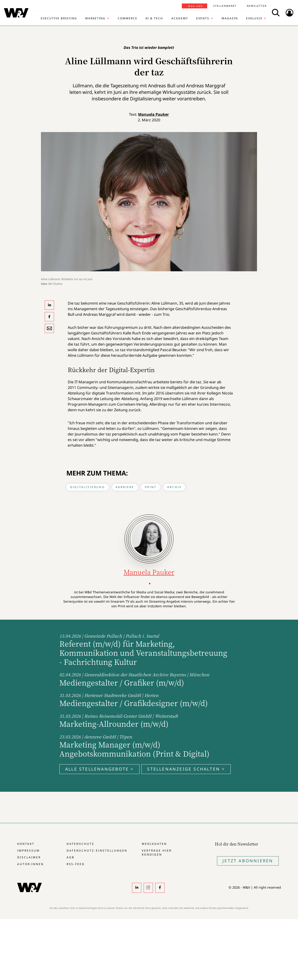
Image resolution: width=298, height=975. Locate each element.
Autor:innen (30, 864)
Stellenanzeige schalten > (186, 769)
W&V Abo (195, 6)
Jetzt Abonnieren (248, 860)
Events (202, 18)
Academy (179, 18)
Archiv (174, 487)
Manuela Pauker (153, 114)
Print (150, 487)
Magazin (230, 18)
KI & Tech (154, 18)
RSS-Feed (76, 864)
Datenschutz (80, 844)
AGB (70, 857)
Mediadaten (154, 844)
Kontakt (25, 844)
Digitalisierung (87, 487)
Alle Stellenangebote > (99, 769)
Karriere (125, 487)
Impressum (28, 851)
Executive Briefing (59, 18)
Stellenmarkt (225, 5)
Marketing (95, 18)
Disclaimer (29, 857)
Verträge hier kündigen (157, 852)
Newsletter (257, 5)
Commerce (127, 18)
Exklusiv (254, 18)
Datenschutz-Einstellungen (97, 851)
